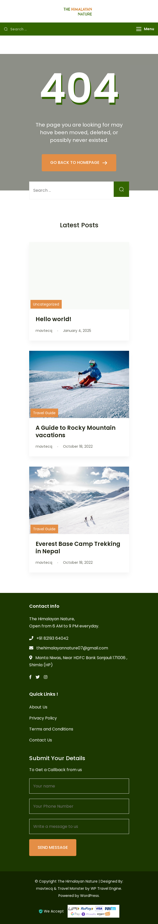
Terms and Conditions (51, 729)
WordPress (89, 895)
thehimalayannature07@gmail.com (72, 648)
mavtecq (44, 888)
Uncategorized (46, 304)
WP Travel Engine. (106, 888)
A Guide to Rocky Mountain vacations (75, 431)
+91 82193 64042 (52, 638)
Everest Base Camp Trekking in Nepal (78, 547)
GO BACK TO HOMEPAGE (75, 162)
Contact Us (40, 740)
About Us (38, 707)
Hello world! (53, 319)
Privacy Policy (43, 718)
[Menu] (138, 29)
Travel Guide (44, 412)
